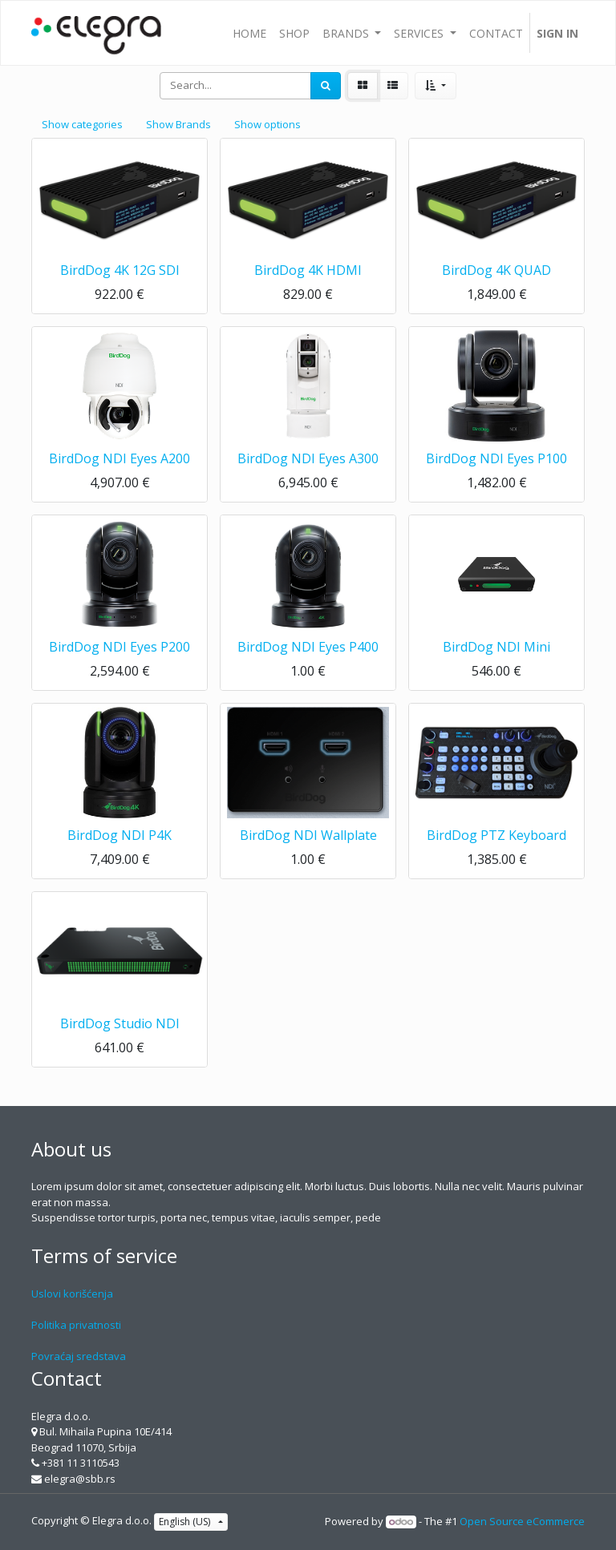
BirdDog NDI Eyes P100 (496, 458)
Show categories (82, 124)
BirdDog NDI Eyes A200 (119, 458)
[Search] (325, 85)
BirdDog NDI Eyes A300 (308, 458)
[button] (435, 85)
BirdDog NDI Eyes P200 (119, 647)
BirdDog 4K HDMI (308, 270)
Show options (267, 124)
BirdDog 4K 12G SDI (120, 270)
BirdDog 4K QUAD (496, 270)
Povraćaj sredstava (78, 1356)
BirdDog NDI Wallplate (308, 835)
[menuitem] (249, 33)
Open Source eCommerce (522, 1521)
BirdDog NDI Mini (496, 647)
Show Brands (178, 124)
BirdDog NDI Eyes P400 (308, 647)
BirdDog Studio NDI (120, 1023)
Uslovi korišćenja (72, 1293)
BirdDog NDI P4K (119, 835)
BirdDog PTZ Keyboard (496, 835)
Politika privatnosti (76, 1325)
